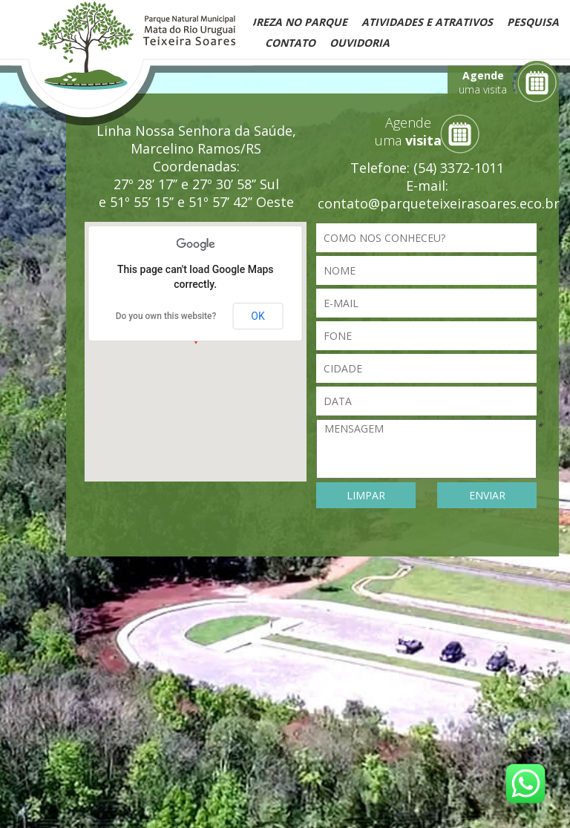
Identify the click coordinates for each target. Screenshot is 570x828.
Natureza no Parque (286, 22)
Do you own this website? (166, 316)
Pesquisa (533, 22)
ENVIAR (487, 495)
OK (257, 316)
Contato (290, 43)
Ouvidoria (360, 43)
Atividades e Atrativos (427, 22)
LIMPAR (366, 495)
